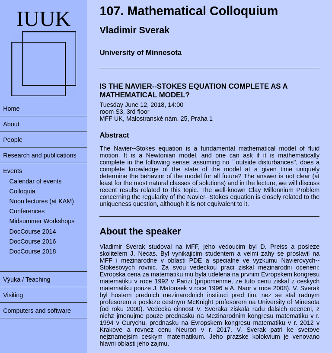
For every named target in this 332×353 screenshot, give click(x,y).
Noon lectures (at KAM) (42, 201)
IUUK (43, 18)
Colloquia (22, 191)
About (11, 124)
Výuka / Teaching (26, 279)
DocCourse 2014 (33, 231)
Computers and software (37, 310)
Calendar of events (36, 181)
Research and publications (40, 155)
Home (11, 108)
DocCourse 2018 (33, 251)
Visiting (13, 295)
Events (12, 170)
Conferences (27, 211)
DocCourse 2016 (33, 241)
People (12, 139)
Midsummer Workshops (42, 221)
